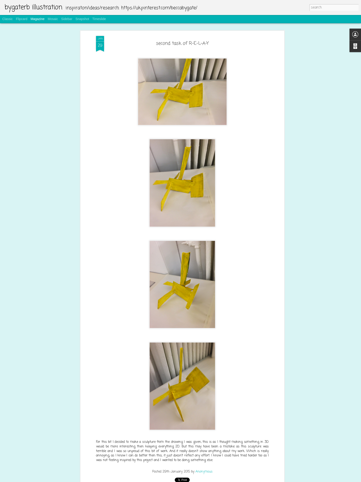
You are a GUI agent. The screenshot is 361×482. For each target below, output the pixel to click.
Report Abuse (208, 479)
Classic (7, 19)
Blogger (195, 479)
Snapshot (82, 19)
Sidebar (66, 19)
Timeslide (99, 19)
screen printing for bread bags (159, 424)
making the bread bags (153, 371)
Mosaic (53, 19)
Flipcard (21, 19)
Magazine (38, 19)
